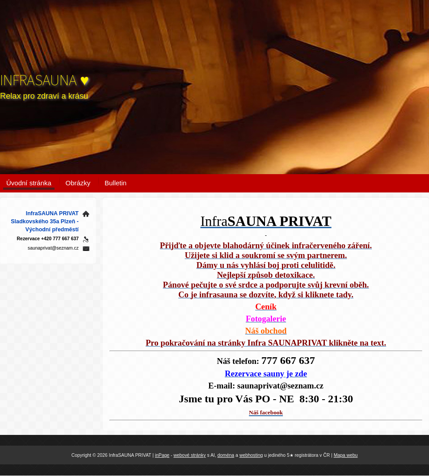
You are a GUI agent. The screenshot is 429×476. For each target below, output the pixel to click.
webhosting (251, 455)
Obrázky (78, 183)
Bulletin (115, 183)
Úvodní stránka (28, 183)
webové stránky (189, 455)
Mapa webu (346, 455)
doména (226, 455)
